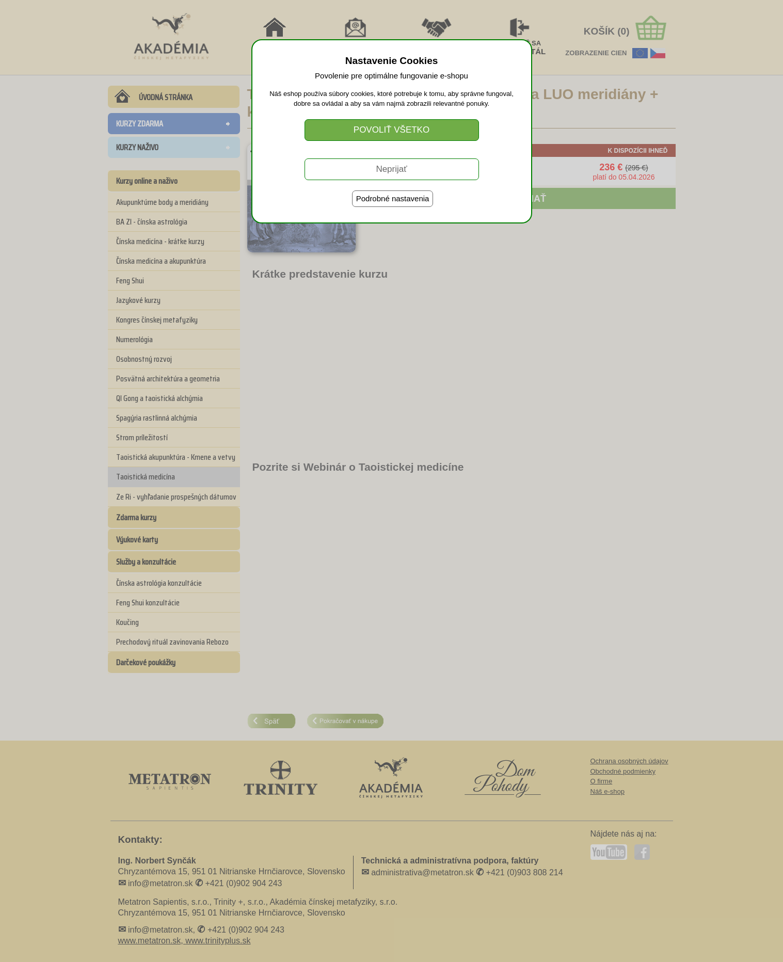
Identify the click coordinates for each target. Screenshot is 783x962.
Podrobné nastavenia (392, 198)
